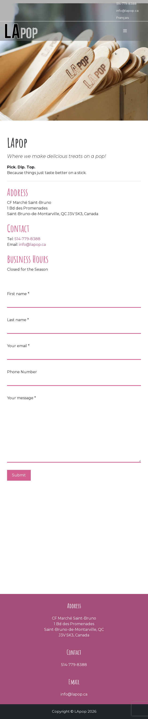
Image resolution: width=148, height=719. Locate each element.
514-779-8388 (126, 3)
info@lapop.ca (127, 10)
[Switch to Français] (127, 17)
